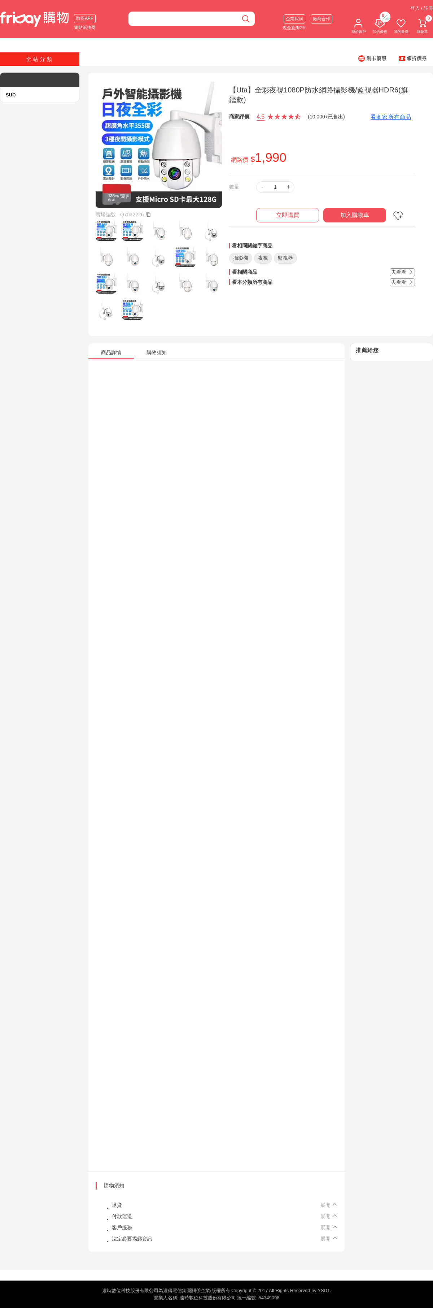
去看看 (402, 272)
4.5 (260, 117)
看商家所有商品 (391, 117)
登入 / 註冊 (421, 8)
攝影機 (240, 258)
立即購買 (287, 215)
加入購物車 (354, 215)
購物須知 (114, 1185)
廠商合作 (321, 18)
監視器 (285, 258)
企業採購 (294, 18)
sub (11, 94)
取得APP (84, 18)
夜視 (263, 258)
